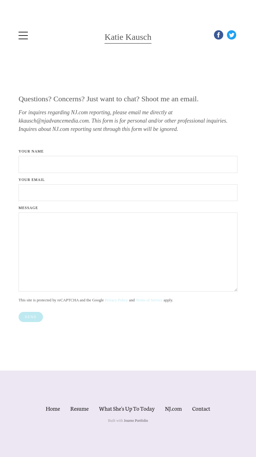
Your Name (31, 151)
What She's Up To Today (127, 408)
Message (28, 208)
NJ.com (173, 408)
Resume (79, 408)
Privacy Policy (116, 300)
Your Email (32, 180)
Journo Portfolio (136, 420)
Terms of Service (149, 300)
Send (31, 317)
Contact (201, 408)
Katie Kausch (128, 37)
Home (53, 408)
